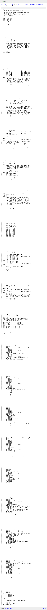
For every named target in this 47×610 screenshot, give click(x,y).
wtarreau (18, 4)
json (45, 608)
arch (2, 5)
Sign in (45, 1)
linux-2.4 (23, 4)
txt (43, 608)
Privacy (8, 608)
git (15, 4)
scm (7, 4)
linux (10, 4)
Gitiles (5, 608)
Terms (11, 608)
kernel (2, 4)
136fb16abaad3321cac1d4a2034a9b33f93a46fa (34, 4)
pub (5, 4)
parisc (5, 5)
